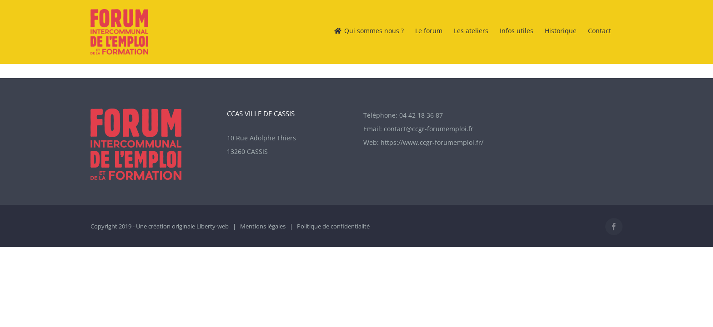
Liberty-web (212, 226)
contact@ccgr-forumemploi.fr (428, 128)
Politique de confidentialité (333, 226)
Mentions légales (263, 226)
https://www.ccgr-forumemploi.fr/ (432, 142)
